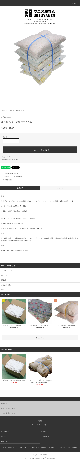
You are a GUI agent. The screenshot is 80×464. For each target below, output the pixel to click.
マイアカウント (5, 431)
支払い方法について (13, 447)
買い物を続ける (6, 180)
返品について (6, 157)
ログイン (3, 436)
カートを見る (45, 436)
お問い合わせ (5, 441)
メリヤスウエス (11, 110)
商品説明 (20, 188)
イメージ (60, 188)
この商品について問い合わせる (11, 176)
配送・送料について (25, 447)
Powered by (40, 459)
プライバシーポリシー (62, 447)
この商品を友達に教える (9, 173)
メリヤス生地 (20, 110)
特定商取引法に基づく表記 (10, 159)
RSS (72, 447)
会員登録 (43, 431)
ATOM (75, 447)
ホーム (4, 110)
